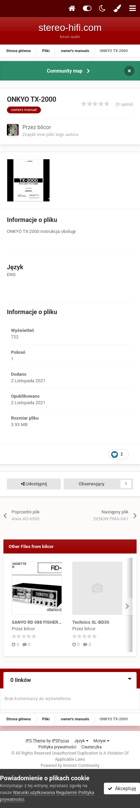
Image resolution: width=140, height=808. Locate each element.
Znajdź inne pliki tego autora (50, 134)
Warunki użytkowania (34, 792)
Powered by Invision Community (70, 765)
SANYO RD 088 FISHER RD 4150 (44, 622)
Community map (64, 71)
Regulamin (66, 792)
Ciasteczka (92, 747)
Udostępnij (34, 484)
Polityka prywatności (57, 747)
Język (81, 740)
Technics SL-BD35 (90, 622)
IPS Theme (35, 740)
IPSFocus (60, 740)
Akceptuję (122, 788)
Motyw (101, 740)
